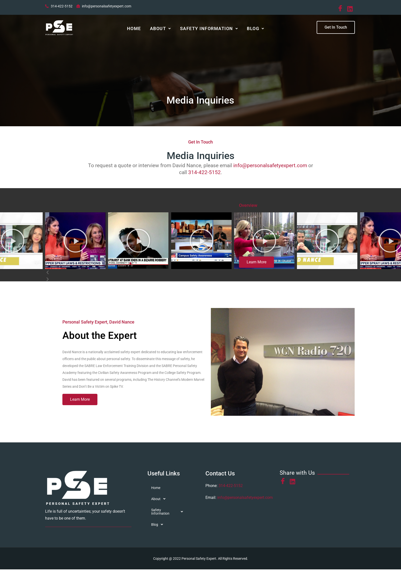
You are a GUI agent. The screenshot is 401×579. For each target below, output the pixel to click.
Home (134, 29)
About (160, 29)
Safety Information (209, 29)
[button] (161, 29)
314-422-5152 (204, 174)
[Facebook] (341, 8)
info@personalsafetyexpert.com (270, 167)
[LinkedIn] (351, 8)
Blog (255, 29)
